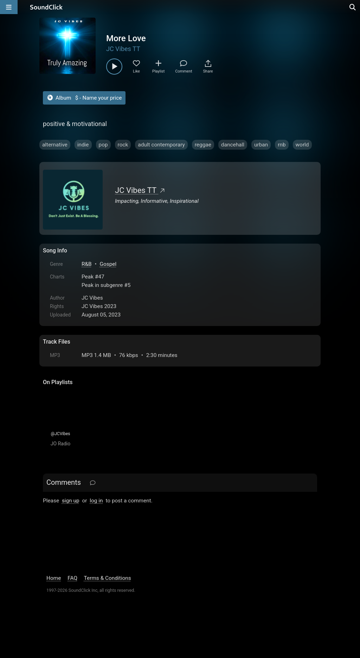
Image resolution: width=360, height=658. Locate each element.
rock (123, 145)
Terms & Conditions (107, 578)
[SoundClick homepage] (46, 7)
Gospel (108, 264)
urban (261, 145)
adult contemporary (161, 145)
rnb (281, 145)
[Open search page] (353, 7)
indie (83, 145)
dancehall (232, 145)
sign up (70, 500)
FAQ (72, 578)
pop (103, 145)
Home (53, 578)
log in (96, 500)
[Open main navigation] (9, 7)
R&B (87, 264)
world (302, 145)
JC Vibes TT (123, 48)
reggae (203, 145)
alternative (55, 145)
